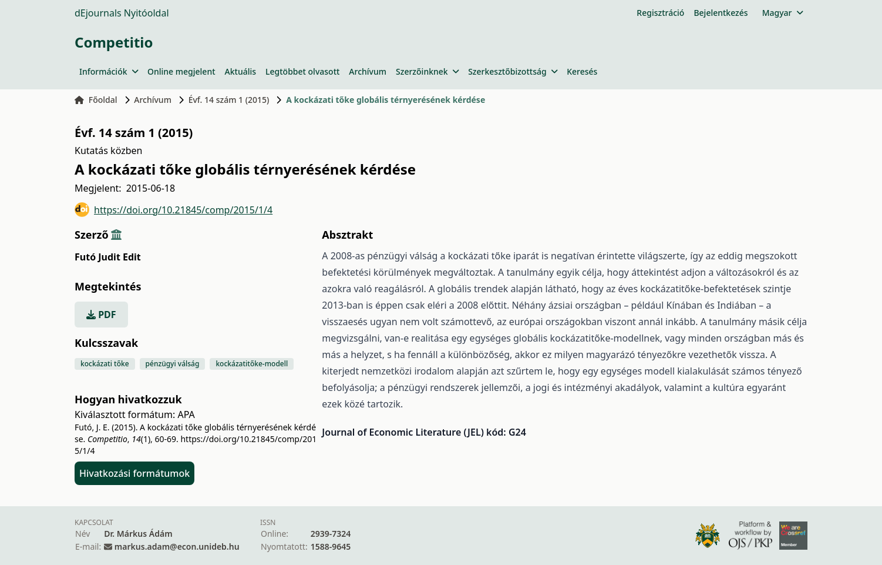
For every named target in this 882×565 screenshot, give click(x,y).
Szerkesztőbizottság (512, 71)
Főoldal (96, 99)
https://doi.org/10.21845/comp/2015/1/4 (173, 209)
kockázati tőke (104, 364)
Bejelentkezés (721, 12)
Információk (108, 71)
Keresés (582, 71)
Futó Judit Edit (108, 256)
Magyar (782, 12)
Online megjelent (181, 71)
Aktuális (241, 71)
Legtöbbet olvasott (302, 71)
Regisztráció (660, 12)
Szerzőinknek (427, 71)
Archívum (367, 71)
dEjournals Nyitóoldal (122, 12)
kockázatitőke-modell (252, 364)
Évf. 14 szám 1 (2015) (229, 99)
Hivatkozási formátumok (134, 473)
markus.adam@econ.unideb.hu (177, 546)
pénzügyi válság (173, 364)
